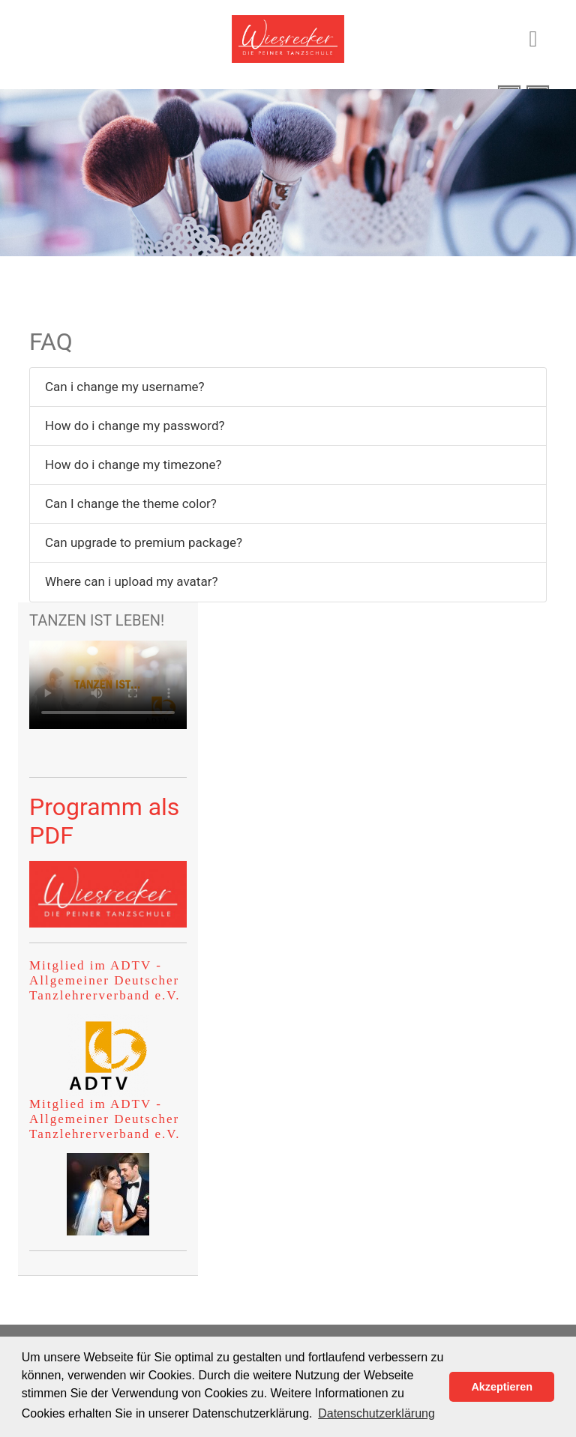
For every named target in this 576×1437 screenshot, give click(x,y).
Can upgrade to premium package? (143, 542)
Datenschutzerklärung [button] (376, 1413)
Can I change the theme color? (131, 503)
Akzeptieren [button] (501, 1387)
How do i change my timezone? (133, 464)
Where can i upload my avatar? (131, 581)
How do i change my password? (135, 425)
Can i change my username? (125, 386)
